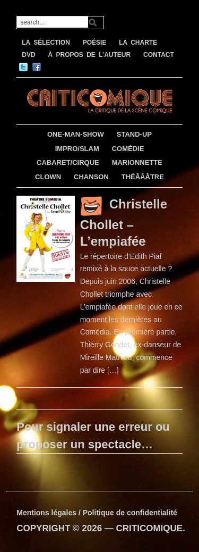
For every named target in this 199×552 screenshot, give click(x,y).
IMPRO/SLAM (77, 149)
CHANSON (91, 177)
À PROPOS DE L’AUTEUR (89, 54)
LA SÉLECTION (46, 42)
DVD (28, 54)
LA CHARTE (138, 42)
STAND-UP (134, 134)
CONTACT (158, 54)
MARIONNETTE (137, 162)
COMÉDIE (128, 149)
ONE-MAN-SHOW (75, 134)
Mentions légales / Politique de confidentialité (96, 512)
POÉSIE (95, 42)
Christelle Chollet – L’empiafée (123, 222)
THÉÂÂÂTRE (143, 177)
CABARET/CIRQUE (68, 162)
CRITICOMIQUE (149, 528)
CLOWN (48, 177)
